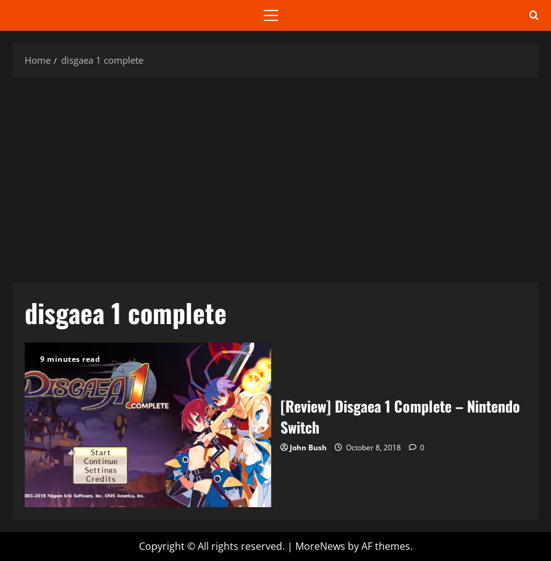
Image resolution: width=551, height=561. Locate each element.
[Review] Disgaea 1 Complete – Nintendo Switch (148, 425)
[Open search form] (534, 15)
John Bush (308, 447)
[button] (271, 15)
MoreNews (320, 546)
